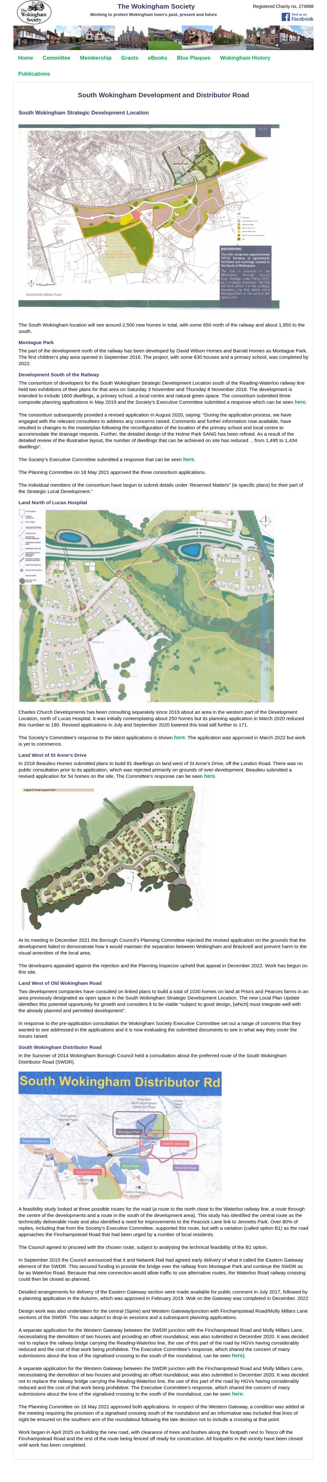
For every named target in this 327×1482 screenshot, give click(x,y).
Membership (95, 58)
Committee (57, 58)
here (300, 402)
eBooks (157, 58)
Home (25, 58)
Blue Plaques (193, 58)
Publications (34, 74)
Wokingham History (245, 58)
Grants (129, 58)
